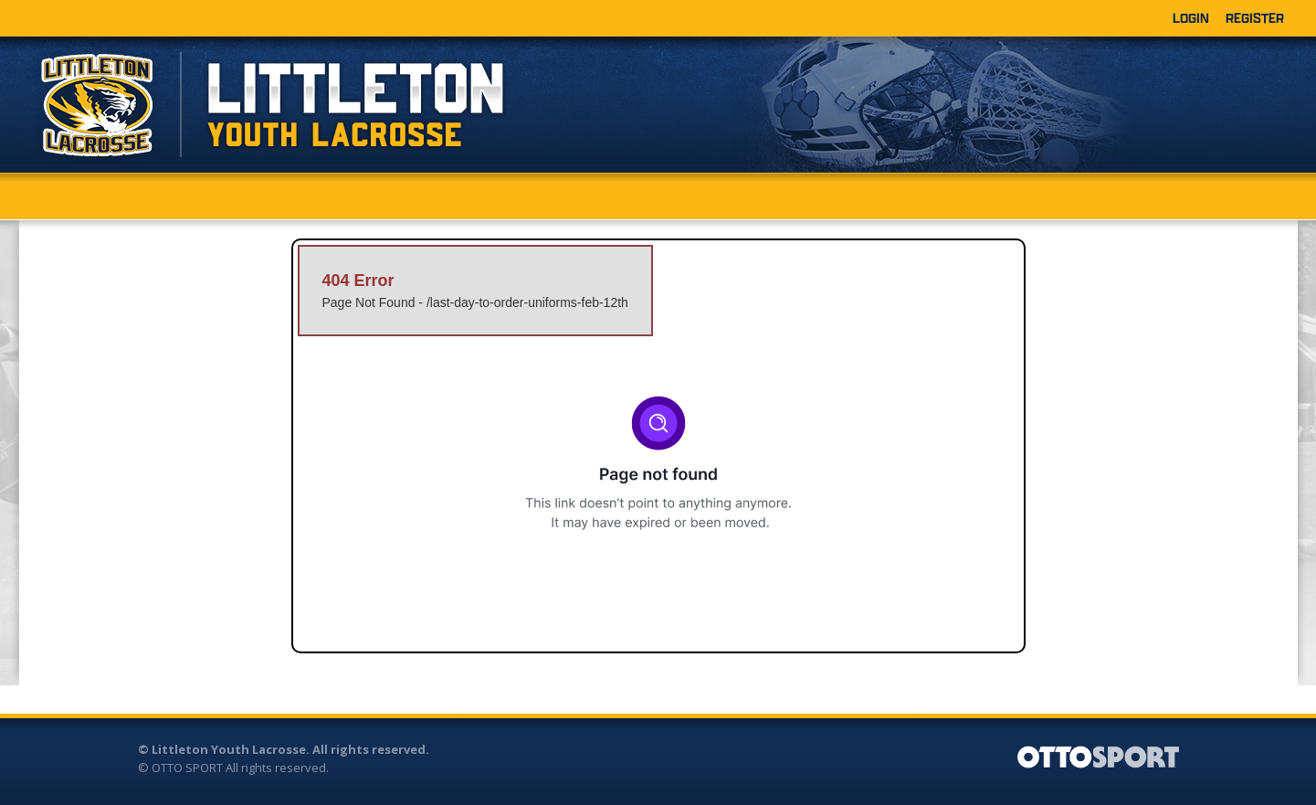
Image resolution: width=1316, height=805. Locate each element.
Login (1191, 17)
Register (1255, 17)
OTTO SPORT (187, 767)
